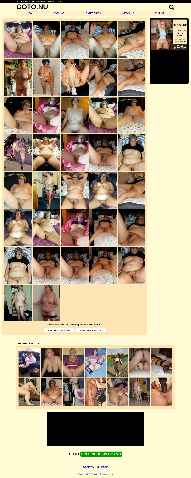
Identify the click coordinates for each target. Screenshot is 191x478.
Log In (61, 1)
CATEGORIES (93, 13)
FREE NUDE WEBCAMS (101, 454)
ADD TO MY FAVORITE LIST (90, 330)
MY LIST (159, 13)
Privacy (95, 474)
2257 (88, 474)
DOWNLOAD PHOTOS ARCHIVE (59, 330)
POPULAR (59, 13)
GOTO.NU (32, 7)
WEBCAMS (128, 13)
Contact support (106, 474)
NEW (29, 13)
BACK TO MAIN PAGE (95, 467)
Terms (80, 474)
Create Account (52, 1)
